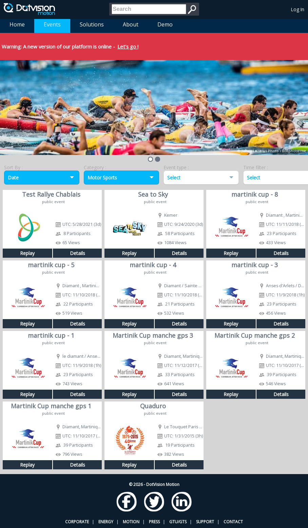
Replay (27, 253)
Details (77, 253)
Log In (297, 9)
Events (52, 24)
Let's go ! (127, 46)
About (130, 24)
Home (17, 24)
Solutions (92, 24)
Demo (165, 24)
